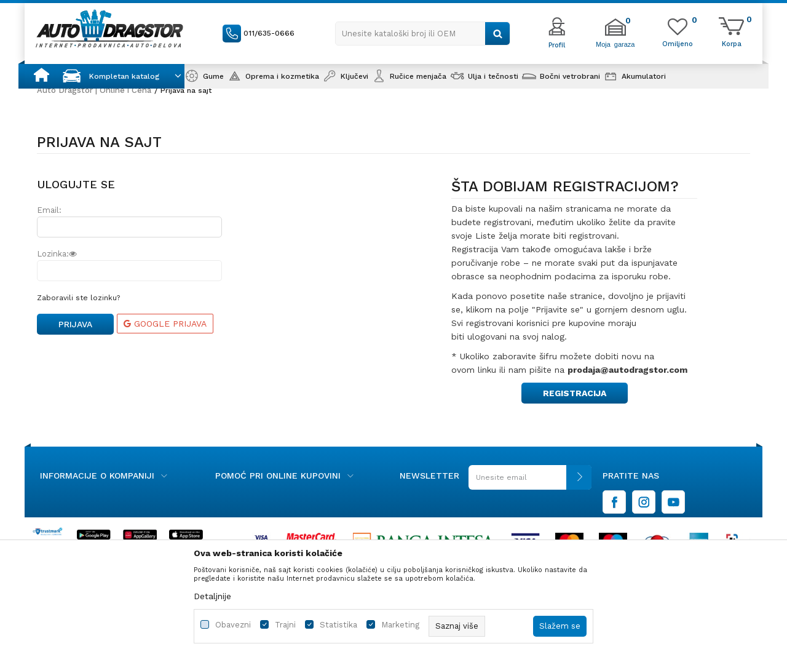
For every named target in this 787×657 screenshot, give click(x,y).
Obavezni (233, 624)
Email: (49, 210)
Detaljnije (212, 596)
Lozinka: (57, 253)
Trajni (285, 624)
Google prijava (165, 323)
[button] (422, 34)
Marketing (400, 624)
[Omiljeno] (677, 43)
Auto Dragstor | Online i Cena (94, 90)
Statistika (338, 624)
